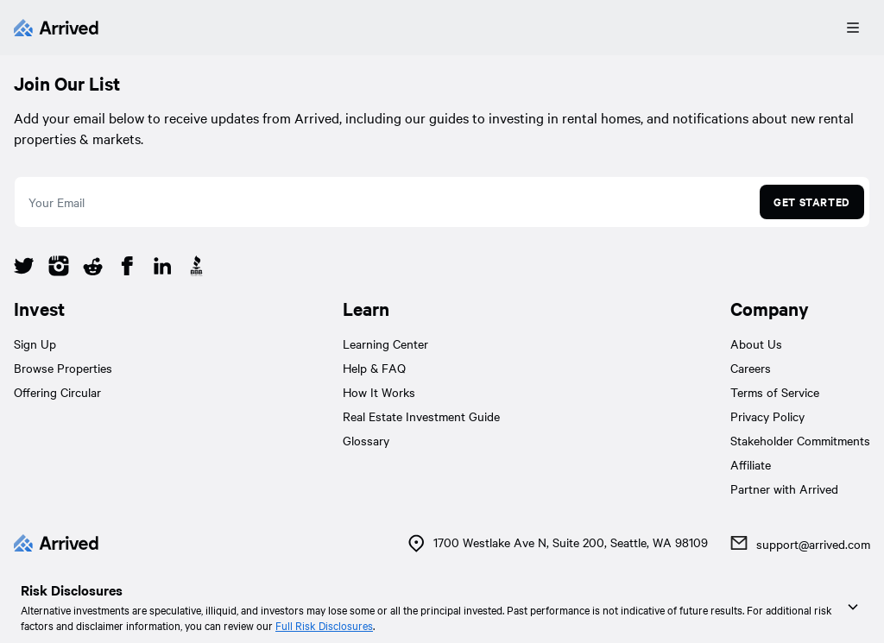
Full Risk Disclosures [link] (324, 625)
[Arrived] (56, 27)
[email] (385, 202)
